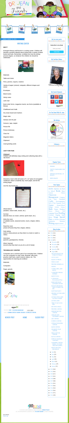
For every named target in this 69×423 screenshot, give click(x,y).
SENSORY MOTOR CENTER (56, 312)
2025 (51, 235)
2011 (51, 395)
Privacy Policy (45, 410)
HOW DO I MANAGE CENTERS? (56, 340)
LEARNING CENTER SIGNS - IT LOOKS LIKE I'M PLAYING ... (57, 344)
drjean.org (5, 416)
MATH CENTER (55, 327)
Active (50, 189)
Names (56, 209)
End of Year (52, 203)
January (54, 366)
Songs (56, 217)
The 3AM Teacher (39, 412)
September (54, 249)
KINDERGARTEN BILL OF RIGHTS (57, 174)
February (54, 364)
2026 (51, 233)
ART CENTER (55, 319)
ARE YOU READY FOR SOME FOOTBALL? (57, 254)
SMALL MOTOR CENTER (55, 334)
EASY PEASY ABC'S (56, 291)
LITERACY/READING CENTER (57, 324)
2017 (51, 381)
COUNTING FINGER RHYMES (57, 273)
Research (23, 312)
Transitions (51, 221)
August (53, 252)
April (53, 359)
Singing (58, 215)
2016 (51, 383)
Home (25, 317)
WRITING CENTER (56, 309)
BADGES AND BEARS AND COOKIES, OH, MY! (57, 288)
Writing (34, 312)
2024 (51, 238)
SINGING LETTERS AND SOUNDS (58, 294)
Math (50, 209)
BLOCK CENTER (56, 337)
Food (63, 203)
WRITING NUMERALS (57, 264)
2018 (51, 379)
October (54, 247)
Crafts (50, 201)
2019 (51, 376)
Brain (63, 191)
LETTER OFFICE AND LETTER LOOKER (57, 298)
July (53, 352)
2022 (51, 369)
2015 (51, 386)
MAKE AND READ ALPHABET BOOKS (57, 283)
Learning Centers (12, 312)
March (53, 362)
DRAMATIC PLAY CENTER (56, 330)
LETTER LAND (55, 301)
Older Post (39, 317)
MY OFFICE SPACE (56, 307)
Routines (51, 215)
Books (58, 191)
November (54, 245)
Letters (57, 207)
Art (61, 189)
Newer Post (10, 317)
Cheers (63, 193)
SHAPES (53, 267)
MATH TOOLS (55, 276)
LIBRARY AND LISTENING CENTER (57, 316)
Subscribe (56, 51)
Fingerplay (58, 203)
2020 (51, 374)
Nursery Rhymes (53, 211)
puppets (57, 224)
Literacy (63, 207)
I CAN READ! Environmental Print (56, 279)
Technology (29, 312)
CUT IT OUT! (54, 257)
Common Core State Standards (56, 198)
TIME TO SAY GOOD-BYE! (57, 304)
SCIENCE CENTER (56, 321)
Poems (56, 213)
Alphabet (56, 189)
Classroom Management (53, 196)
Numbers (62, 209)
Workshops (62, 221)
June (53, 355)
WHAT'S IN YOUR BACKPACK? (56, 348)
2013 (51, 391)
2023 (51, 240)
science (61, 224)
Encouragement (60, 202)
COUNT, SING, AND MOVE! (56, 269)
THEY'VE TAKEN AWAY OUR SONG (57, 170)
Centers (50, 193)
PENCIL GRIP (55, 262)
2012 (51, 393)
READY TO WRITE (56, 260)
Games (51, 205)
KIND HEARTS (54, 178)
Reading (18, 312)
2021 (51, 372)
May (53, 357)
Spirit (54, 219)
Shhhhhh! (52, 166)
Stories (57, 220)
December (54, 242)
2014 (51, 388)
